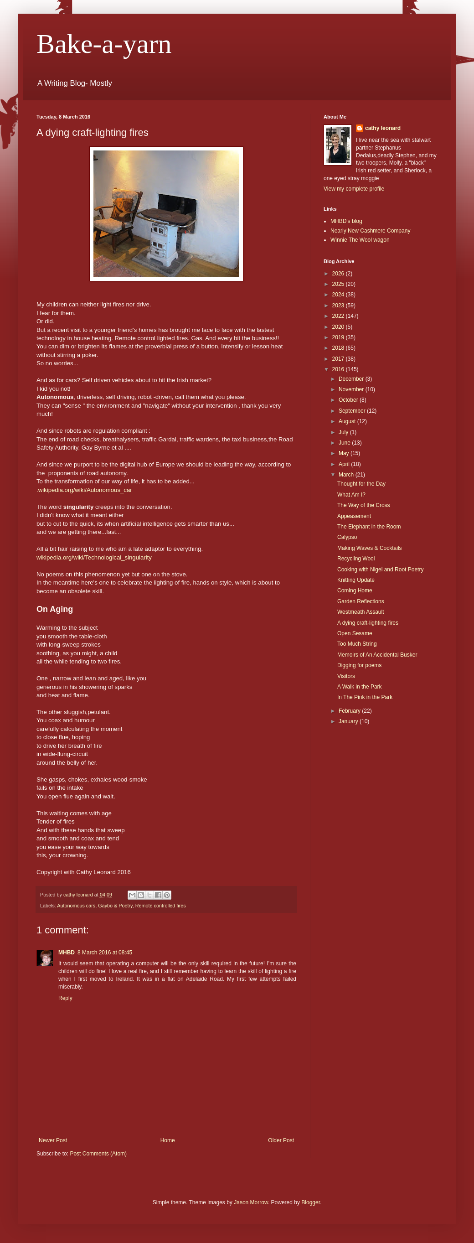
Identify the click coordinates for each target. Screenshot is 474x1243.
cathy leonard (383, 128)
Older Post (281, 1140)
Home (167, 1140)
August (348, 421)
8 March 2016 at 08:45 (104, 952)
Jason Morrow (251, 1202)
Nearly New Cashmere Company (370, 231)
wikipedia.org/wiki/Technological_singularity (94, 557)
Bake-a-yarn (103, 44)
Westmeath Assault (360, 612)
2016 (339, 369)
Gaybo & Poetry (115, 905)
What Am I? (351, 495)
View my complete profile (354, 189)
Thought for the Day (361, 484)
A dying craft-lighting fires (367, 623)
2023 (339, 305)
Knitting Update (356, 580)
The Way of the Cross (363, 505)
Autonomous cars (76, 905)
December (352, 379)
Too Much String (357, 644)
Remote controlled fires (160, 905)
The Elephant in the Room (369, 526)
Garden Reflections (360, 601)
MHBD (66, 952)
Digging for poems (359, 665)
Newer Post (53, 1140)
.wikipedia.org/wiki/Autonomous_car (84, 490)
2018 (339, 348)
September (353, 411)
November (352, 389)
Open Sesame (354, 633)
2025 (339, 284)
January (349, 721)
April (345, 464)
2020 (339, 327)
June (345, 443)
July (344, 432)
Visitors (346, 676)
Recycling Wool (356, 558)
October (349, 400)
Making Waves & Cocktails (369, 548)
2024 (339, 294)
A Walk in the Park (359, 687)
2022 (339, 316)
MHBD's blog (346, 221)
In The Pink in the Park (364, 697)
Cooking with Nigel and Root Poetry (380, 569)
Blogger (310, 1202)
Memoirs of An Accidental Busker (377, 655)
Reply (65, 998)
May (344, 453)
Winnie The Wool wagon (360, 240)
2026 (339, 273)
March (347, 474)
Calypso (347, 537)
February (350, 711)
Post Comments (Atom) (98, 1153)
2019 (339, 337)
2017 (339, 359)
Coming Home (354, 590)
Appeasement (354, 516)
